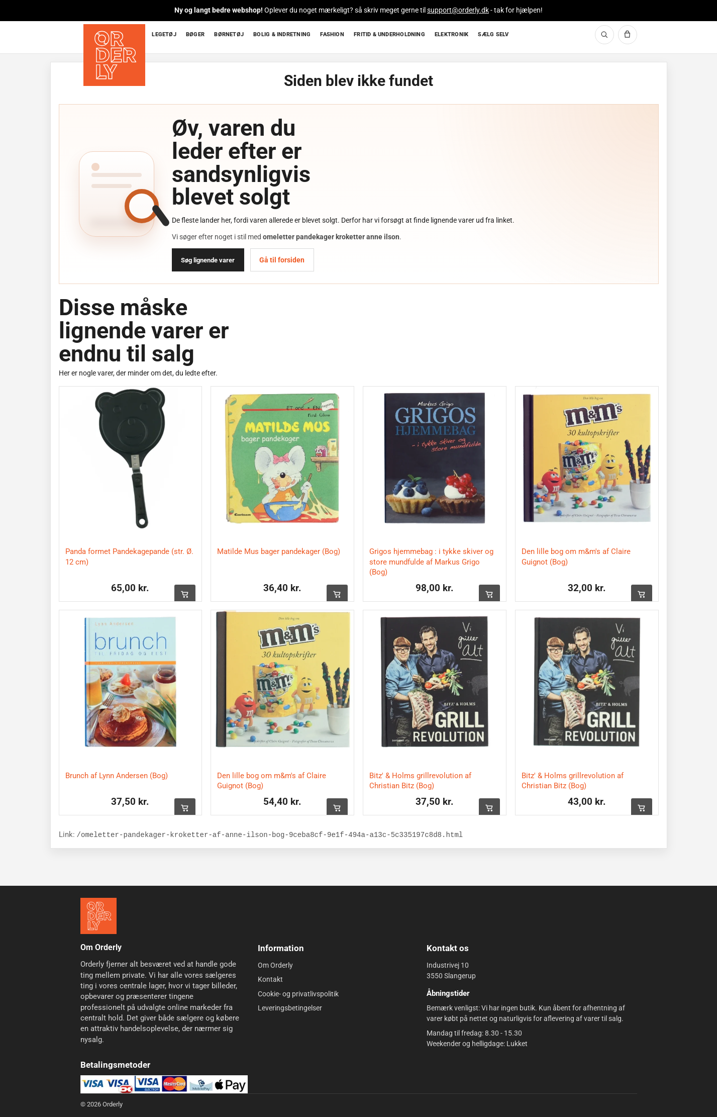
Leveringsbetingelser (290, 1008)
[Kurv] (627, 34)
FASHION (332, 34)
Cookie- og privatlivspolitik (298, 993)
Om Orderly (275, 965)
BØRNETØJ (229, 34)
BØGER (195, 34)
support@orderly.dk (458, 10)
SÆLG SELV (493, 34)
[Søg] (604, 34)
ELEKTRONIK (451, 34)
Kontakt (270, 979)
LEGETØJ (164, 34)
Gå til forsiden (281, 260)
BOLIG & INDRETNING (282, 34)
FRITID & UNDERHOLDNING (389, 34)
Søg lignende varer (208, 260)
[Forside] (115, 37)
